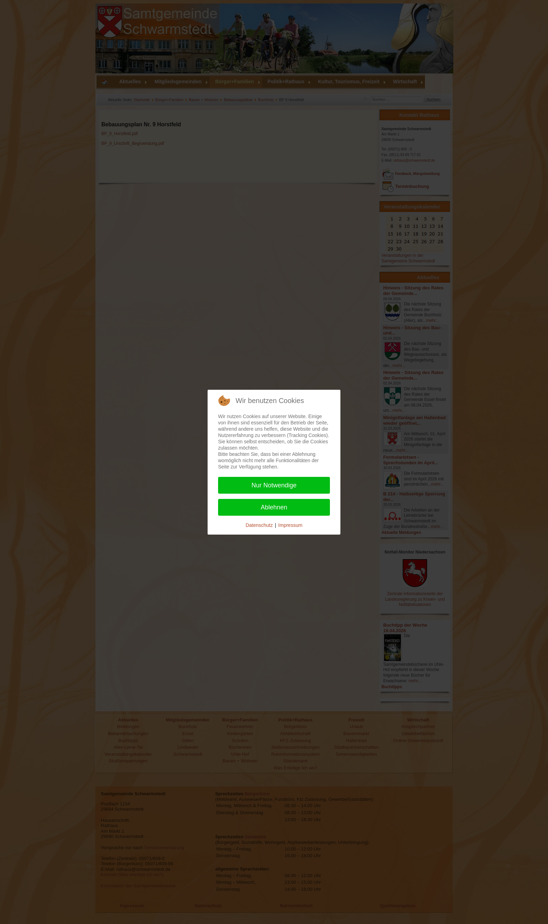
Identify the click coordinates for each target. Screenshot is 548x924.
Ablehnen (274, 507)
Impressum (290, 525)
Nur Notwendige (273, 485)
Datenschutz (259, 525)
